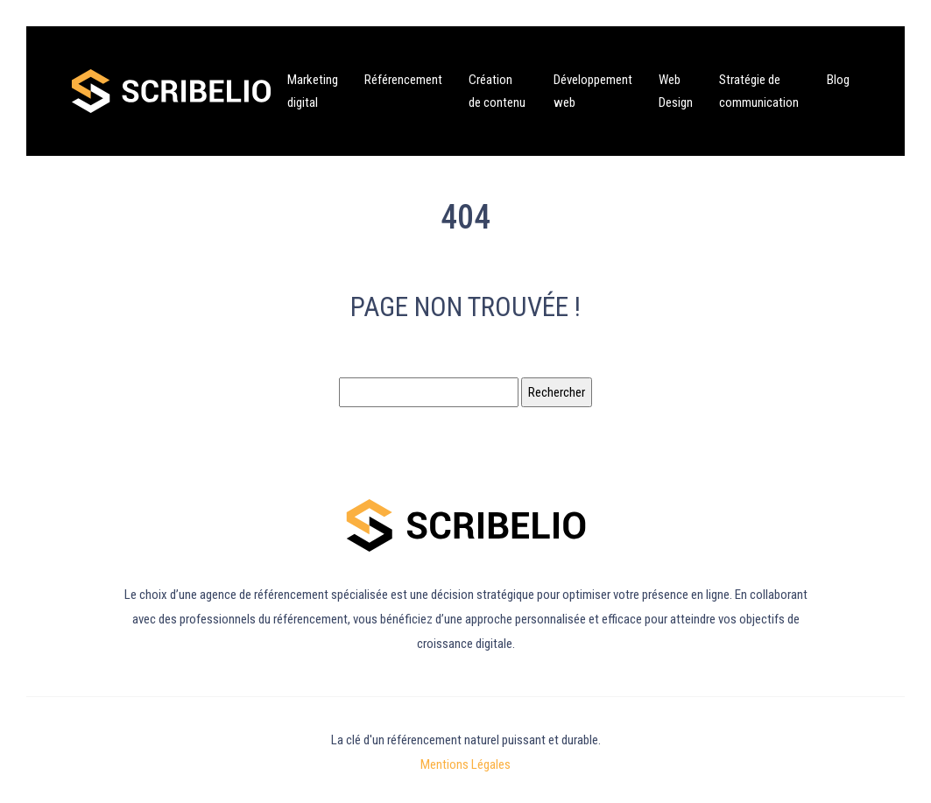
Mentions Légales (465, 764)
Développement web (593, 91)
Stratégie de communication (759, 91)
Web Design (676, 91)
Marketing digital (312, 91)
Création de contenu (497, 91)
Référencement (403, 80)
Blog (838, 80)
